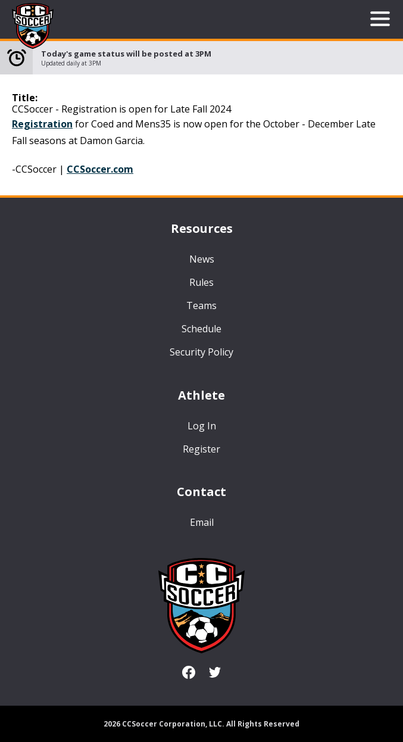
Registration (42, 123)
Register (201, 449)
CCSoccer (33, 27)
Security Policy (201, 351)
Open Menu (380, 19)
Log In (202, 425)
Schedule (201, 328)
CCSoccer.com (100, 169)
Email (202, 522)
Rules (201, 282)
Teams (201, 305)
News (201, 259)
